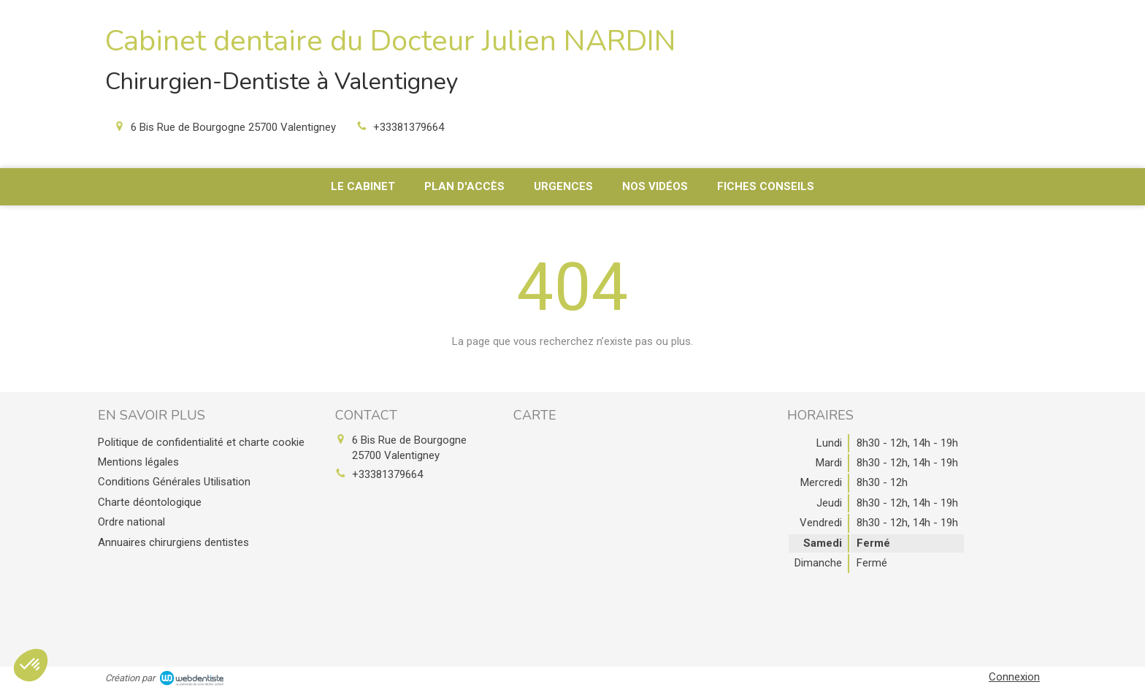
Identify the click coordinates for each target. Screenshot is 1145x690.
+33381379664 (408, 127)
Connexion (1014, 676)
